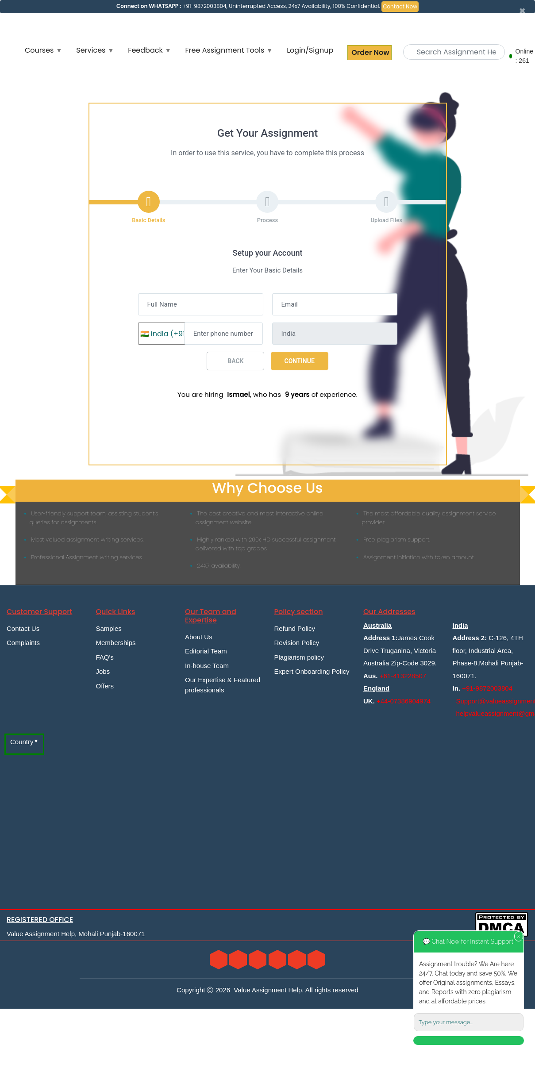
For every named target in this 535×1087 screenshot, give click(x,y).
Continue (300, 361)
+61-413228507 (403, 676)
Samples (109, 628)
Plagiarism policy (299, 657)
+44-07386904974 (404, 701)
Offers (105, 686)
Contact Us (23, 628)
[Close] (522, 11)
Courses (39, 50)
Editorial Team (206, 651)
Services (90, 50)
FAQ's (105, 657)
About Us (198, 637)
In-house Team (207, 665)
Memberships (116, 642)
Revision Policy (296, 642)
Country (22, 741)
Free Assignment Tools (225, 50)
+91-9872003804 (487, 688)
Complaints (23, 642)
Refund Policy (295, 628)
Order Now (369, 52)
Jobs (103, 671)
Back (235, 361)
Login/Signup (310, 50)
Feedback (145, 50)
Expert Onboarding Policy (312, 671)
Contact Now (400, 6)
